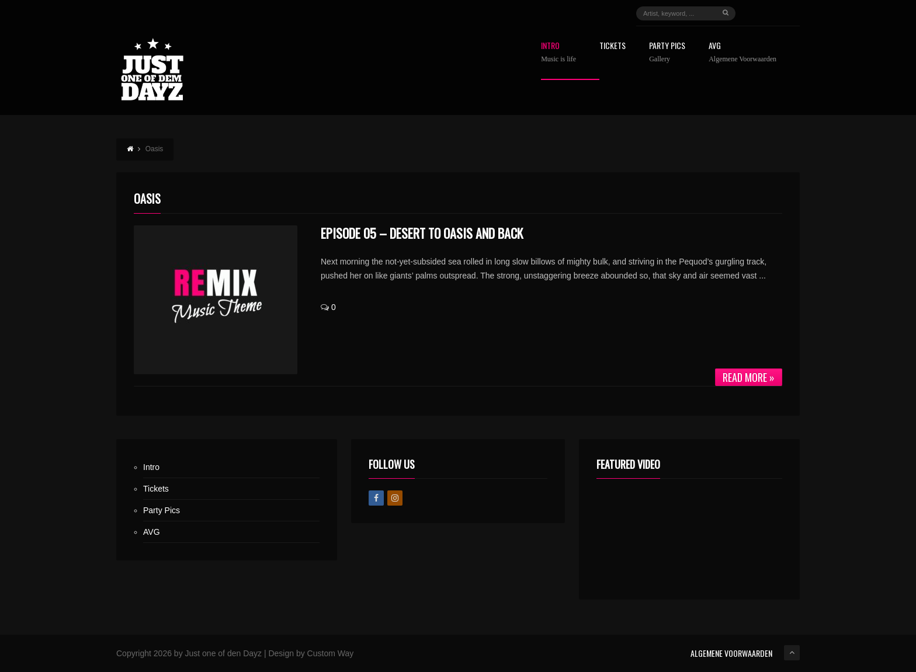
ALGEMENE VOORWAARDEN (731, 653)
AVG (742, 52)
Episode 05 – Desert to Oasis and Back (422, 233)
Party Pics (667, 52)
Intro (558, 52)
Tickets (612, 46)
